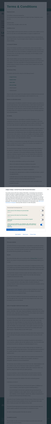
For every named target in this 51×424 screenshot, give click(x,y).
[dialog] (25, 212)
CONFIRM (15, 229)
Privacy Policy (33, 234)
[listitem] (25, 207)
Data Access (25, 234)
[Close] (48, 189)
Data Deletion (18, 234)
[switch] (42, 210)
